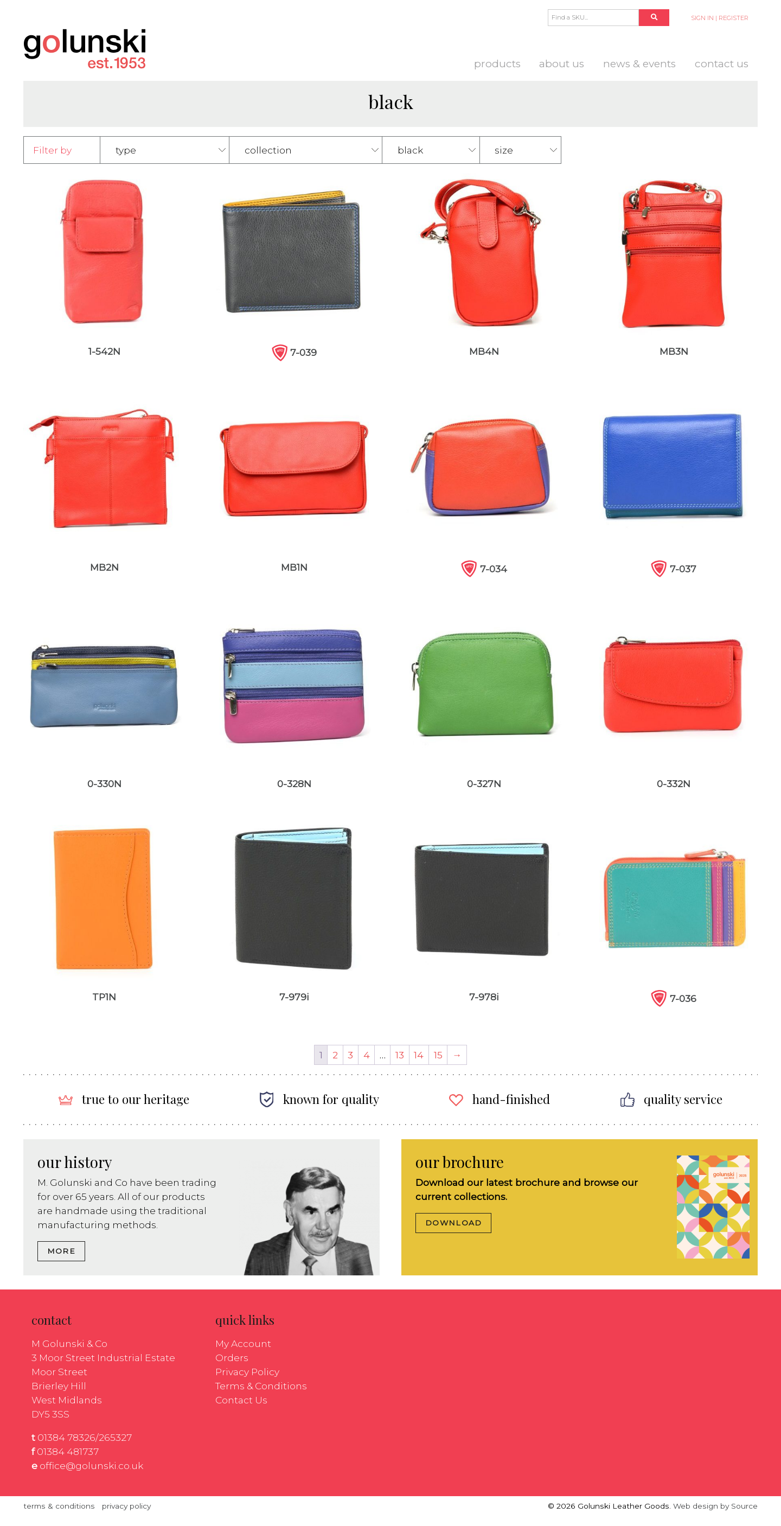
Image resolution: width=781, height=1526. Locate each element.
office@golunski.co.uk (91, 1465)
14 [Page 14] (419, 1055)
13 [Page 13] (399, 1055)
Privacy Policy (247, 1371)
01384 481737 (68, 1451)
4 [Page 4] (366, 1055)
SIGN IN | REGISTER (719, 18)
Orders (231, 1357)
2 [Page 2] (335, 1055)
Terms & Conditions (261, 1385)
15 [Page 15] (438, 1055)
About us (561, 64)
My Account (243, 1343)
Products (497, 64)
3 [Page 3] (350, 1055)
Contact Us (721, 64)
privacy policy (126, 1506)
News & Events (639, 64)
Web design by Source (715, 1506)
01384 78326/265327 (84, 1437)
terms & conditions (59, 1506)
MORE (61, 1251)
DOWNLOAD (453, 1222)
